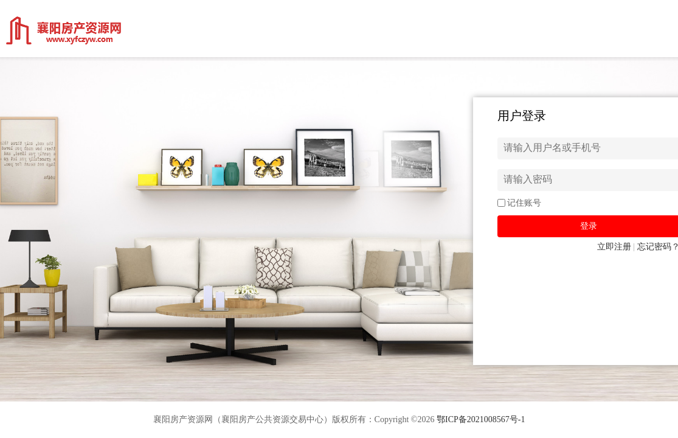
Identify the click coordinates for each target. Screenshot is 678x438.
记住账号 (524, 202)
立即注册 (614, 246)
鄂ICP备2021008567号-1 (481, 419)
